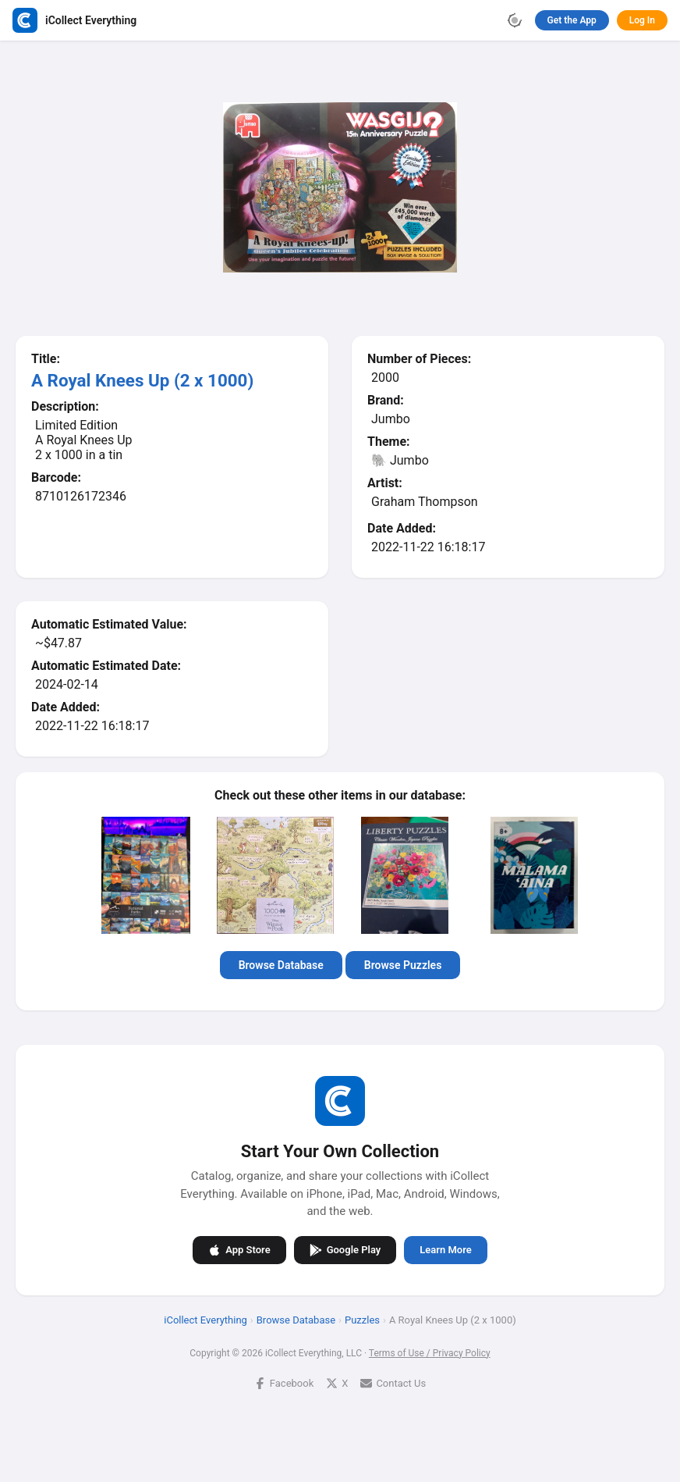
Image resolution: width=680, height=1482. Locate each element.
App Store (239, 1250)
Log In (642, 20)
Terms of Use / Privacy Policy (430, 1353)
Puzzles (362, 1320)
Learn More (445, 1250)
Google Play (345, 1250)
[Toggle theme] (514, 20)
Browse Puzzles (403, 965)
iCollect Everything (205, 1320)
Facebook (283, 1383)
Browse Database (281, 965)
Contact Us (393, 1383)
